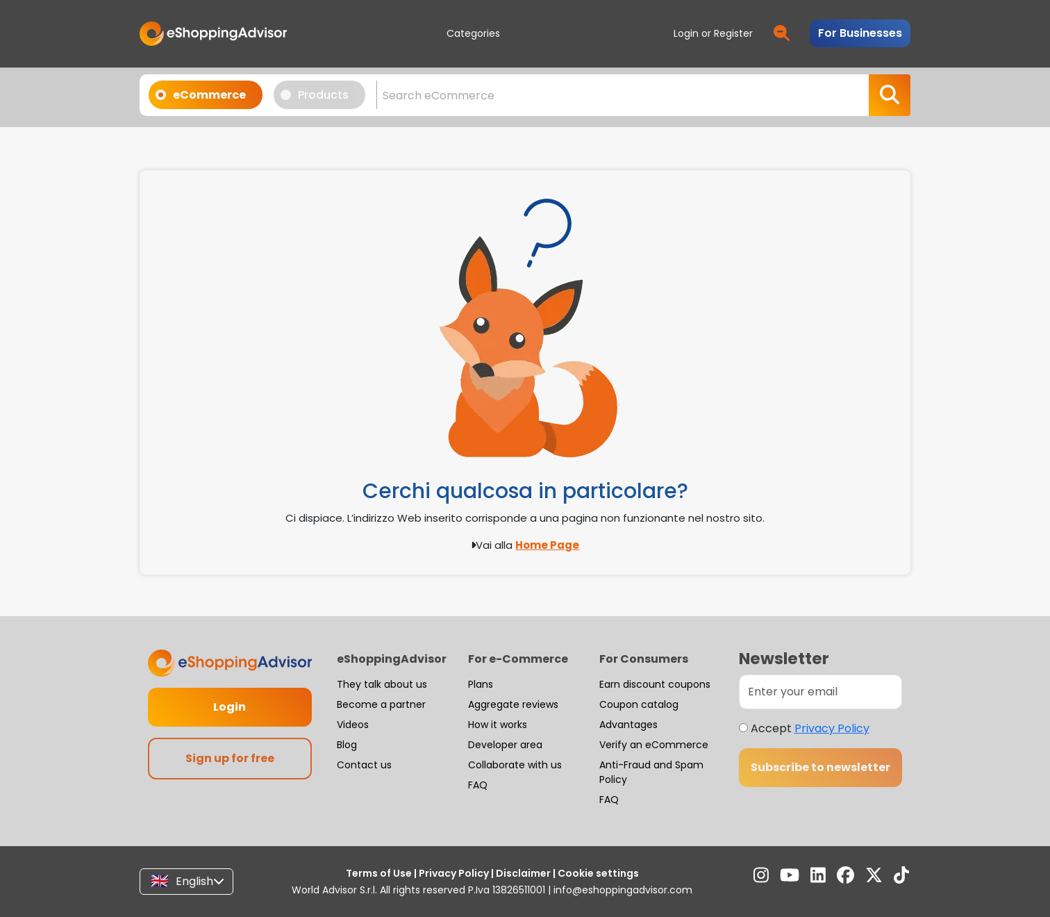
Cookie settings (597, 873)
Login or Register (713, 33)
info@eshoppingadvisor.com (622, 890)
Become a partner (381, 704)
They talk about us (382, 684)
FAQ (478, 785)
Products (319, 94)
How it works (497, 725)
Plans (480, 684)
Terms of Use (380, 873)
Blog (347, 745)
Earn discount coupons (654, 684)
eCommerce (205, 94)
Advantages (628, 725)
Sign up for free (229, 758)
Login (229, 707)
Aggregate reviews (513, 704)
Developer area (505, 745)
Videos (353, 725)
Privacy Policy (831, 728)
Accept (810, 728)
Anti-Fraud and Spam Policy (651, 772)
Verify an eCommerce (653, 745)
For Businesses (860, 33)
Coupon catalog (638, 704)
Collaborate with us (515, 765)
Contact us (364, 765)
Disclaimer (523, 873)
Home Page (547, 545)
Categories (473, 33)
